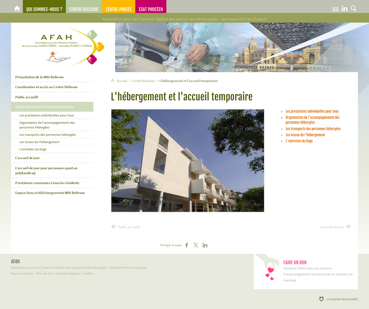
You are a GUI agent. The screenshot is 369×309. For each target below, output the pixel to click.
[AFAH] (17, 6)
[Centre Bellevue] (84, 6)
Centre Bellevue (143, 80)
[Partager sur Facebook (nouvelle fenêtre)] (187, 245)
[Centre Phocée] (118, 6)
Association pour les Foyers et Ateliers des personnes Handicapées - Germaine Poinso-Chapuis (125, 264)
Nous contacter (22, 273)
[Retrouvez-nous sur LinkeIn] (344, 6)
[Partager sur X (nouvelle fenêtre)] (196, 245)
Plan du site (44, 273)
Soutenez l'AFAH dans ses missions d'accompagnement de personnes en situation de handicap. (318, 271)
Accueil (122, 80)
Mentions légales (68, 273)
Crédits (88, 273)
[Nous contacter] (335, 6)
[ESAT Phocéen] (150, 6)
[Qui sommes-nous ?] (44, 6)
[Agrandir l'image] (188, 160)
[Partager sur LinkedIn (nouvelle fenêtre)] (205, 245)
